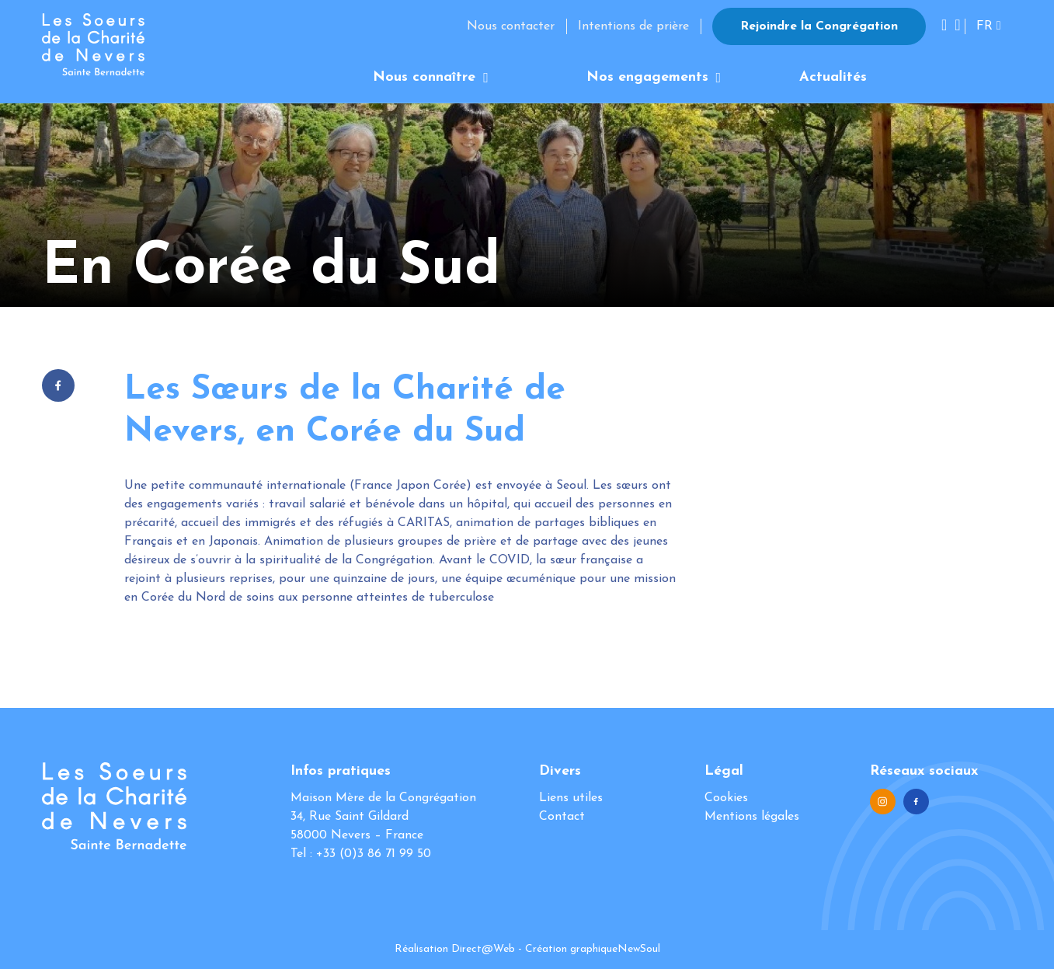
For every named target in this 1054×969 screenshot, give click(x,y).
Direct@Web (483, 949)
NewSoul (638, 949)
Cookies (726, 798)
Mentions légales (751, 816)
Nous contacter (511, 26)
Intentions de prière (633, 26)
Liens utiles (571, 798)
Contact (562, 816)
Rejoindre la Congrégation (819, 26)
